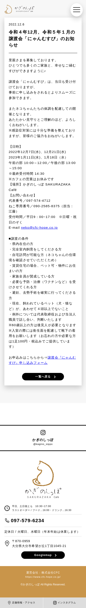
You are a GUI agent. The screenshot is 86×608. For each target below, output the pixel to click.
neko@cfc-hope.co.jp (39, 227)
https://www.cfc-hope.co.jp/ (43, 577)
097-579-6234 (27, 520)
